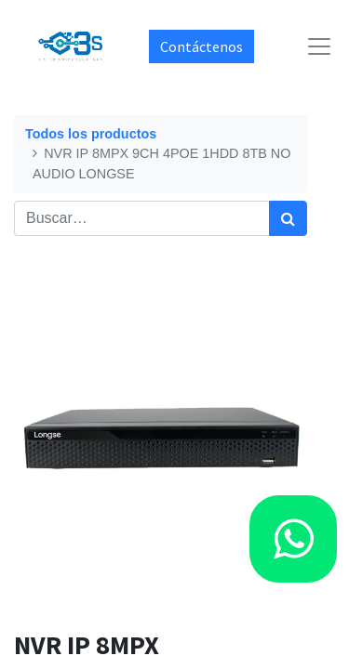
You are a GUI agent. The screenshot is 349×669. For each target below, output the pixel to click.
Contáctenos (201, 46)
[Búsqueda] (288, 218)
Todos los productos (90, 133)
